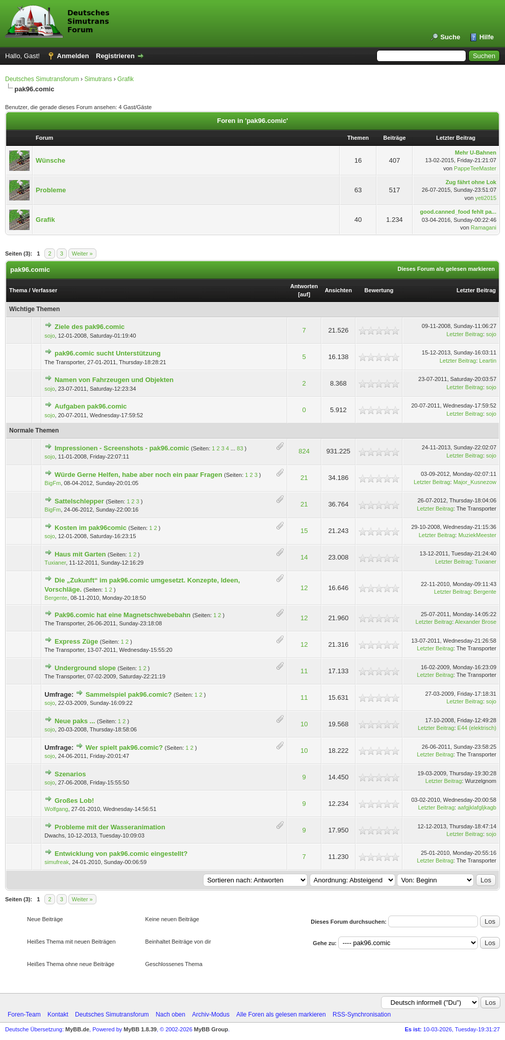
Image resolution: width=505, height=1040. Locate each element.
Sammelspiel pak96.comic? (129, 694)
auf (304, 294)
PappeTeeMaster (475, 168)
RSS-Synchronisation (362, 1014)
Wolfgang (56, 809)
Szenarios (70, 774)
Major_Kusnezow (474, 482)
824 (304, 451)
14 (304, 557)
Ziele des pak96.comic (89, 327)
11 (304, 671)
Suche (450, 37)
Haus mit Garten (80, 554)
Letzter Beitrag (476, 290)
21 (304, 477)
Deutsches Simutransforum (42, 79)
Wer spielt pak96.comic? (124, 747)
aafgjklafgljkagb (477, 807)
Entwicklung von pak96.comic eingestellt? (121, 853)
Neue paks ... (75, 721)
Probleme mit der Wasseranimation (110, 827)
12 (304, 588)
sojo (49, 336)
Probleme (51, 190)
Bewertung (378, 290)
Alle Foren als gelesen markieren (280, 1014)
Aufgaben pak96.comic (91, 406)
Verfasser (45, 290)
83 (240, 448)
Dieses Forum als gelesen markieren (446, 269)
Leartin (487, 361)
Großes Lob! (74, 800)
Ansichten (338, 290)
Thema (18, 290)
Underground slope (85, 668)
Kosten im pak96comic (91, 527)
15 (304, 531)
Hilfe (486, 37)
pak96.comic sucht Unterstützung (108, 353)
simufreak (56, 862)
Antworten (304, 286)
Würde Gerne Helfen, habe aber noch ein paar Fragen (138, 474)
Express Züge (76, 641)
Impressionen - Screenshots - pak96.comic (122, 448)
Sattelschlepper (79, 501)
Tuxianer (55, 563)
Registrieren (115, 56)
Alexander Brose (475, 622)
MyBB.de (77, 1029)
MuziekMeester (477, 535)
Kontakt (57, 1014)
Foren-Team (24, 1014)
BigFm (52, 483)
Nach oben (170, 1014)
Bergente (55, 598)
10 (304, 724)
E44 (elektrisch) (477, 728)
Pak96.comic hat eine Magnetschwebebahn (123, 615)
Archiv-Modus (211, 1014)
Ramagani (483, 227)
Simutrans (98, 79)
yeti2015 (485, 198)
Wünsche (50, 160)
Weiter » (82, 253)
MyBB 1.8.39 (140, 1029)
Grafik (125, 79)
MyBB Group (211, 1029)
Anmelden (73, 56)
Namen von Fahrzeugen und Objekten (114, 380)
